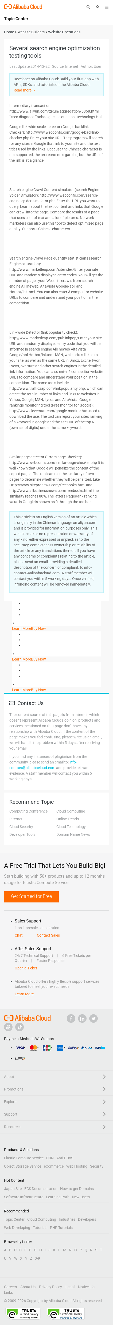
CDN (50, 1158)
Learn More (21, 628)
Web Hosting (76, 1166)
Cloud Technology (71, 827)
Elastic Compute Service (24, 1158)
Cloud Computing (70, 811)
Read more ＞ (25, 90)
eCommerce (54, 1166)
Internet (15, 819)
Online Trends (67, 819)
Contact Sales (48, 935)
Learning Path (57, 1197)
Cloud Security (21, 827)
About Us (28, 1287)
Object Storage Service (22, 1166)
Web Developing (17, 1227)
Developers (87, 1219)
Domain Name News (73, 834)
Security (96, 1166)
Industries (67, 1219)
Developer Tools (22, 834)
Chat (19, 935)
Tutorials (40, 1227)
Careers (10, 1287)
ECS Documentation (40, 1189)
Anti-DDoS (64, 1158)
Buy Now (38, 628)
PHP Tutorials (61, 1227)
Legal (70, 1287)
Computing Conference (28, 811)
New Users (81, 1197)
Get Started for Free (31, 896)
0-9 (37, 1258)
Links (8, 1292)
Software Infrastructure (23, 1197)
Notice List (87, 1287)
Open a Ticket (26, 968)
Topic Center (14, 1219)
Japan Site (13, 1189)
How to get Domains (77, 1189)
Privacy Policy (50, 1287)
